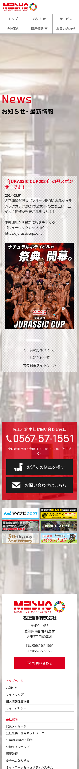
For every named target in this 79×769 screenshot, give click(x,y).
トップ (13, 19)
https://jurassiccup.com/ (24, 233)
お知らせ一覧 (39, 357)
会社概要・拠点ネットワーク (25, 733)
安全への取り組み (17, 761)
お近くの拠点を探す (39, 467)
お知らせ (39, 19)
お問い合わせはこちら (39, 485)
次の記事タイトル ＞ (39, 365)
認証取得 (12, 754)
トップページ (15, 681)
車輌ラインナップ (17, 747)
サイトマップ (15, 694)
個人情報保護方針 (17, 701)
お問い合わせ (65, 28)
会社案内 (13, 28)
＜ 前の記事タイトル (39, 350)
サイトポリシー (16, 708)
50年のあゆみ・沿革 (19, 740)
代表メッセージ (16, 726)
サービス (65, 19)
